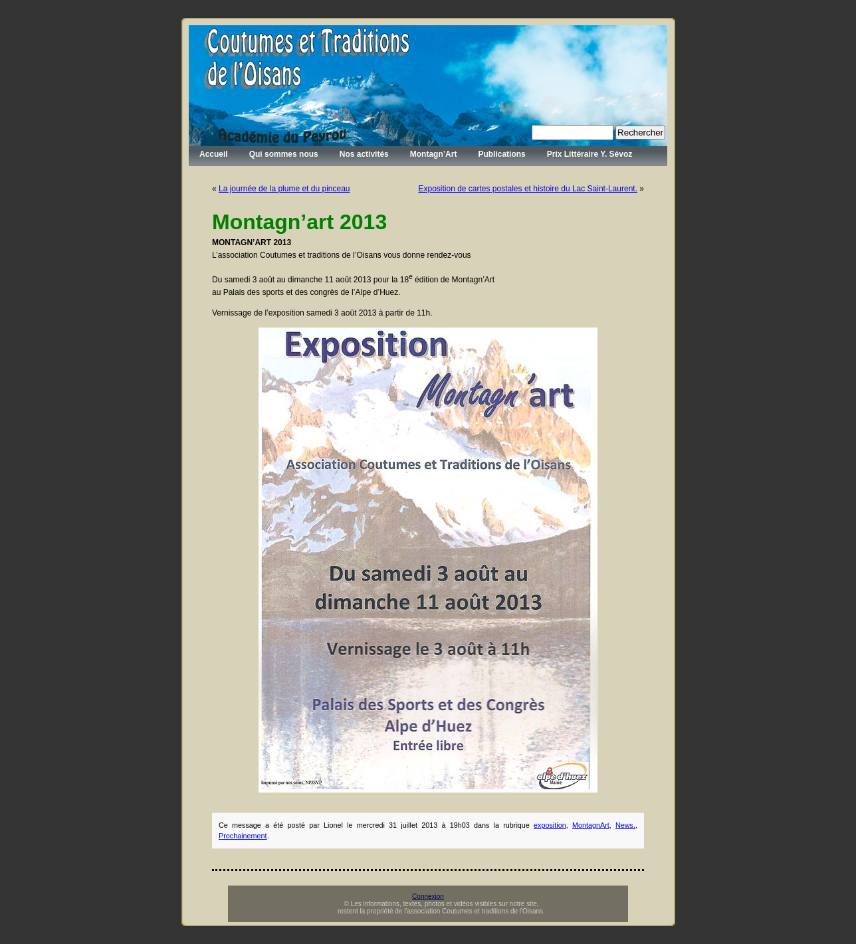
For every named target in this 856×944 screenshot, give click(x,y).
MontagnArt (590, 825)
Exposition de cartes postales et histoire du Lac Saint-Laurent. (527, 188)
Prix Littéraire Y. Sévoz (590, 154)
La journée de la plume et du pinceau (284, 188)
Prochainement (243, 836)
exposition (550, 825)
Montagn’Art (433, 154)
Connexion (428, 896)
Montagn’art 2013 (299, 222)
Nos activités (364, 154)
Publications (501, 154)
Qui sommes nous (283, 154)
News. (625, 825)
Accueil (213, 154)
